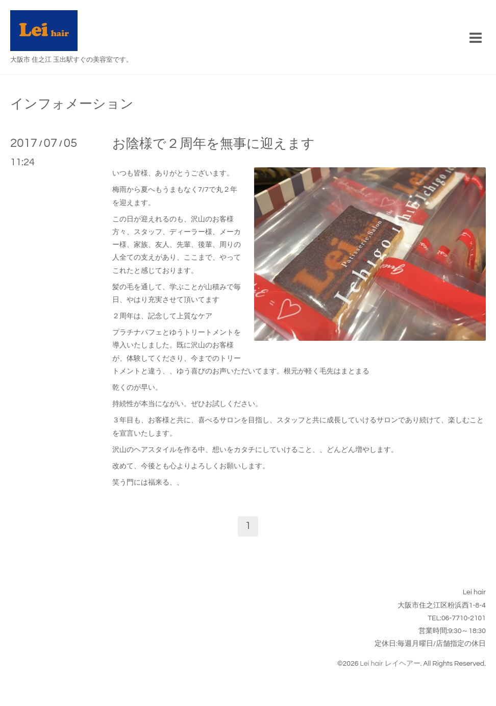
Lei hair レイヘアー (390, 663)
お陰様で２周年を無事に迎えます (213, 143)
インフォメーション (72, 104)
